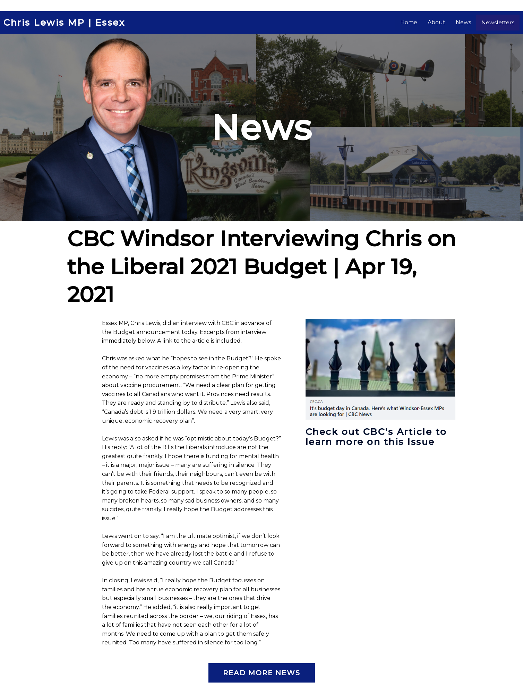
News (472, 22)
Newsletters (502, 22)
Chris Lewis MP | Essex (68, 22)
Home (417, 22)
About (445, 22)
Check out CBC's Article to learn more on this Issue (374, 441)
